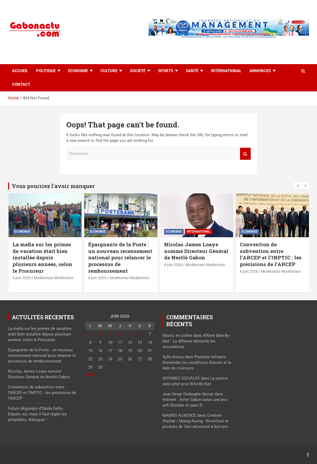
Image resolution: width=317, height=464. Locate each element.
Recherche (245, 154)
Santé (192, 70)
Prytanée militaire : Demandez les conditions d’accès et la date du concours (197, 362)
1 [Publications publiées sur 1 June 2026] (90, 334)
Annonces (260, 70)
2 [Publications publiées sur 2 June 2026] (100, 334)
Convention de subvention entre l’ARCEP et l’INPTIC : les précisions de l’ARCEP (270, 254)
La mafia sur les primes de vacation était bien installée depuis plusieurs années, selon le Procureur (42, 257)
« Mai (90, 374)
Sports (165, 70)
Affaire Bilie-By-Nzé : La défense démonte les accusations (196, 341)
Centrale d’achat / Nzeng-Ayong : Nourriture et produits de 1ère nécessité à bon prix (196, 421)
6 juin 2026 (22, 278)
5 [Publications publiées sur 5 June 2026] (130, 334)
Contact (21, 84)
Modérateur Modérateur (54, 278)
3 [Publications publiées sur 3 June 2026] (110, 334)
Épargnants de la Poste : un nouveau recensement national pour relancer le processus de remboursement (120, 257)
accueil (20, 70)
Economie (78, 70)
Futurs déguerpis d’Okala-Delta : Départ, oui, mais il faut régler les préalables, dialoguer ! (37, 414)
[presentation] (297, 186)
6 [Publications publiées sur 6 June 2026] (140, 334)
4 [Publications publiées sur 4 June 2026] (120, 334)
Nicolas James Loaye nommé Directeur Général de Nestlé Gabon (196, 251)
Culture (108, 70)
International (226, 70)
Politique (46, 70)
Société (137, 70)
